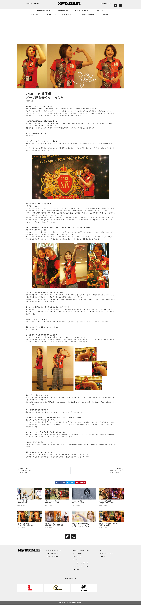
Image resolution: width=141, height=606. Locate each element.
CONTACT (36, 3)
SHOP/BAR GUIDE (62, 11)
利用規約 (103, 550)
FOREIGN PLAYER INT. (66, 14)
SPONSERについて (52, 557)
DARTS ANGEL (100, 11)
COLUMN (106, 14)
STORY (49, 14)
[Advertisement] (70, 30)
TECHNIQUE (34, 14)
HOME (28, 3)
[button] (60, 482)
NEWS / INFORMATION (43, 11)
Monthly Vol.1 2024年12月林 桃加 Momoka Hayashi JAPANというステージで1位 (80, 525)
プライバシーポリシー (107, 554)
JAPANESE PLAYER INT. (81, 11)
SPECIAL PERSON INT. (87, 14)
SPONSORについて (106, 3)
